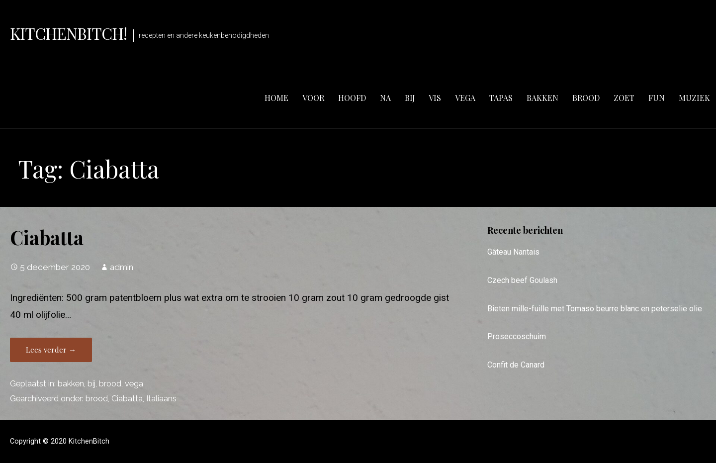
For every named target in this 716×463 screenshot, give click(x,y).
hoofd (352, 98)
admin (121, 267)
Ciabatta (47, 237)
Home (276, 98)
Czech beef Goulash (522, 280)
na (385, 98)
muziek (694, 98)
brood (586, 98)
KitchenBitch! (68, 33)
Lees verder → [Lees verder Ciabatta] (51, 350)
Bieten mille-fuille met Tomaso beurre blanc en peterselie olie (594, 308)
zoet (624, 98)
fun (656, 98)
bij (410, 98)
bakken (542, 98)
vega (465, 98)
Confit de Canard (515, 365)
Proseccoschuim (516, 336)
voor (313, 98)
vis (435, 98)
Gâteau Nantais (513, 252)
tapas (501, 98)
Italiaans (161, 398)
